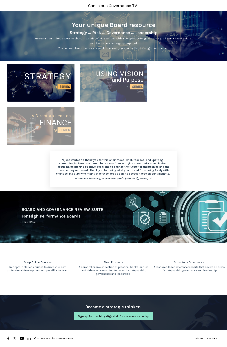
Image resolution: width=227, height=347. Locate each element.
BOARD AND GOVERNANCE (47, 209)
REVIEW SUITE (88, 209)
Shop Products (113, 262)
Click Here (28, 222)
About (199, 338)
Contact (212, 338)
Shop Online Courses (38, 262)
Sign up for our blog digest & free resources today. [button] (113, 316)
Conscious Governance (189, 262)
